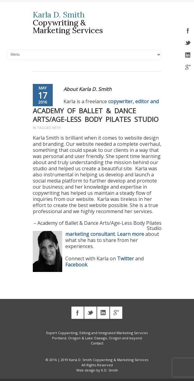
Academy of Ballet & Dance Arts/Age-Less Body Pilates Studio (95, 115)
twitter (188, 43)
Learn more (130, 234)
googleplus (188, 67)
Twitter (125, 258)
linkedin (188, 55)
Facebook (76, 264)
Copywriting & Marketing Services (68, 26)
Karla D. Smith (59, 15)
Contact (97, 343)
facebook (188, 31)
